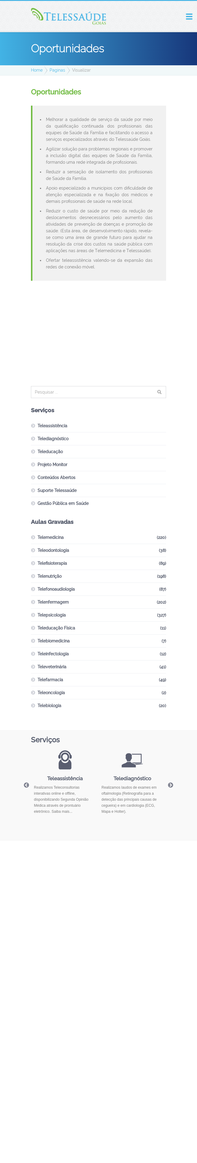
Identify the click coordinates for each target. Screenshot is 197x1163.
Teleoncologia (51, 692)
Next (171, 785)
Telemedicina (51, 537)
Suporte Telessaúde (57, 490)
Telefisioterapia (52, 563)
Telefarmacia (50, 679)
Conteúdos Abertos (56, 477)
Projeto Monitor (52, 464)
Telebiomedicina (54, 641)
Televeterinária (52, 666)
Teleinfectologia (53, 653)
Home (37, 70)
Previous (26, 785)
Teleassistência (52, 425)
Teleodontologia (53, 550)
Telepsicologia (52, 615)
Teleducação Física (56, 628)
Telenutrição (50, 576)
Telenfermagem (53, 602)
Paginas (57, 70)
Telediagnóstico (53, 438)
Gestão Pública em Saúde (63, 503)
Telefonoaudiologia (56, 589)
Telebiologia (49, 705)
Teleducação (50, 451)
